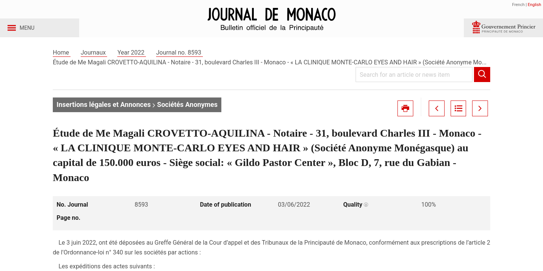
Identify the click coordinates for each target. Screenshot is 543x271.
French (518, 4)
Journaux (94, 59)
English (534, 4)
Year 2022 (131, 59)
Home (62, 59)
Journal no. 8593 (179, 59)
